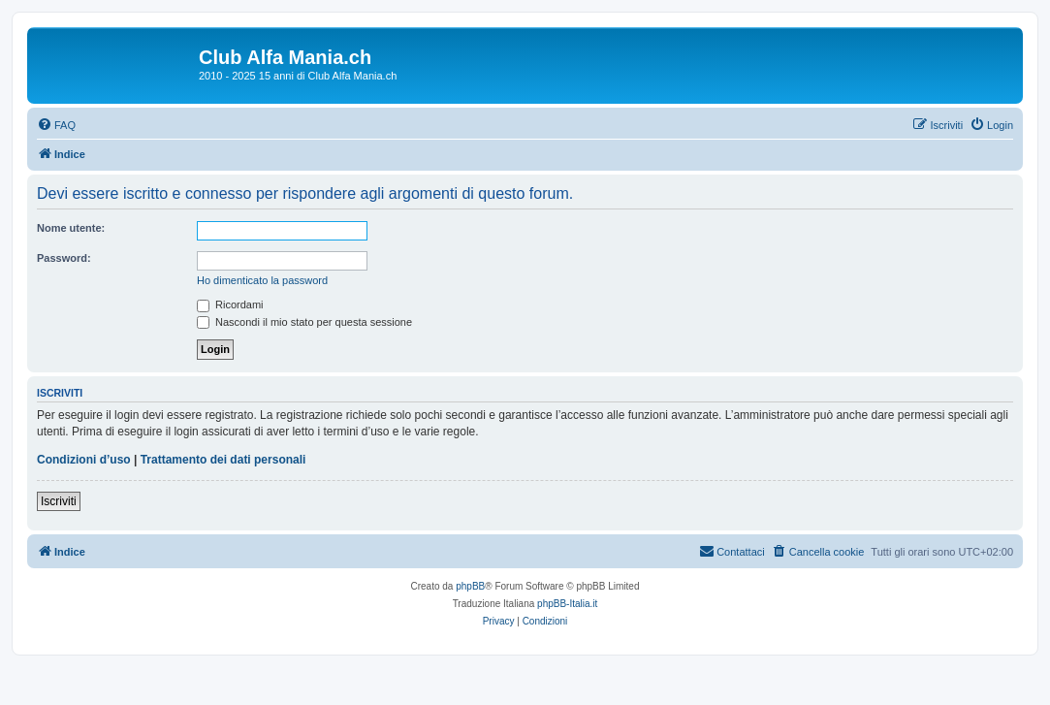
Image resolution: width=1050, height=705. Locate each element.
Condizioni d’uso (84, 459)
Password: (64, 258)
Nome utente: (71, 228)
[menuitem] (56, 125)
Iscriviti (59, 501)
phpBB (470, 586)
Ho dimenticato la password (262, 280)
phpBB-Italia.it (567, 603)
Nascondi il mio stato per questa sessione (304, 322)
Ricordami (230, 304)
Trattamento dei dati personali (223, 459)
